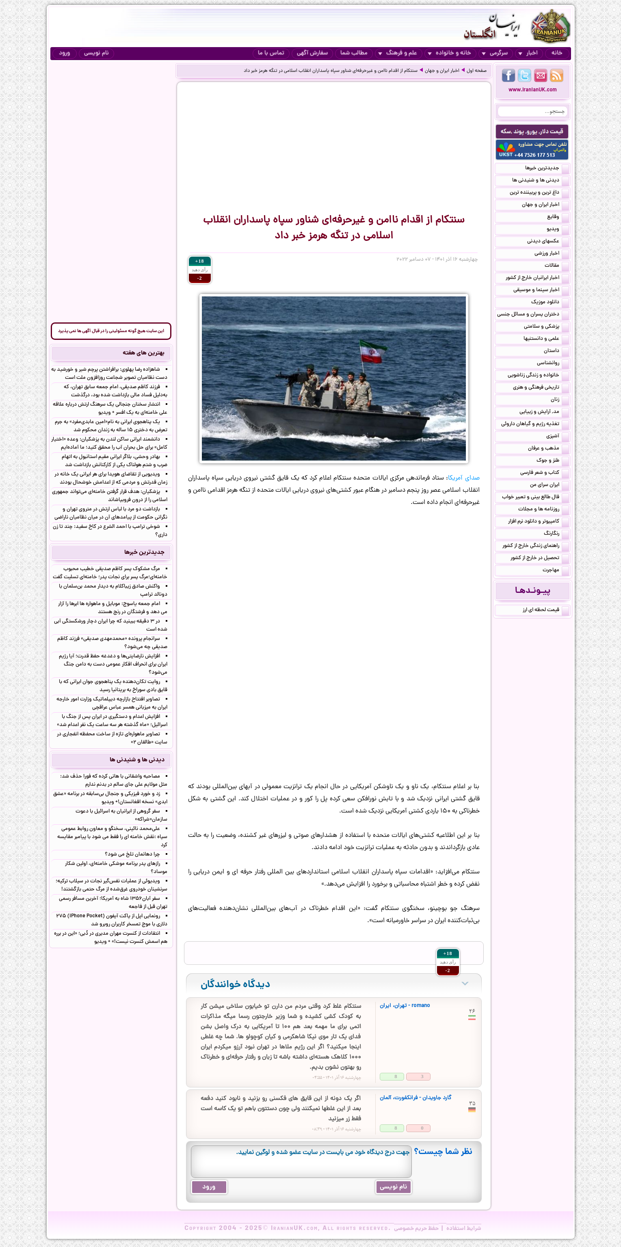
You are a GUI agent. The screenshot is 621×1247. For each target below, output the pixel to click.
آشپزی (557, 436)
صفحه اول (477, 71)
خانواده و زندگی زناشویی (538, 376)
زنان (560, 400)
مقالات (557, 266)
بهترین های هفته (143, 353)
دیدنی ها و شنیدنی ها (540, 181)
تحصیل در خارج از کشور (540, 558)
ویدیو (558, 229)
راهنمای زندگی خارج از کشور (535, 546)
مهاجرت (556, 570)
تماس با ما (271, 53)
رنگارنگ (556, 534)
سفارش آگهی (312, 53)
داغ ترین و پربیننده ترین (539, 193)
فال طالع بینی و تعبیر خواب (535, 497)
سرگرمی (495, 53)
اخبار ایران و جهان (442, 71)
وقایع (558, 217)
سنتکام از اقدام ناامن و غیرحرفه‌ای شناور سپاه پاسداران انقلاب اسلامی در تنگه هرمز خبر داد (331, 71)
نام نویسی (96, 53)
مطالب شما (354, 53)
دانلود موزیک (550, 302)
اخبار (528, 53)
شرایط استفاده (463, 1228)
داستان (556, 351)
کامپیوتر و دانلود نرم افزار (538, 522)
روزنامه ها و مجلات (543, 510)
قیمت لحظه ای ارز (546, 610)
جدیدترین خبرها (547, 168)
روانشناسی (553, 363)
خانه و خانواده (449, 53)
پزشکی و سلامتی (546, 327)
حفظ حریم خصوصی (416, 1228)
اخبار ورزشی (551, 254)
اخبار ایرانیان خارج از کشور (537, 278)
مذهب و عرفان (548, 449)
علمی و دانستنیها (546, 339)
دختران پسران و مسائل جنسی (533, 315)
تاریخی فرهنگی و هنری (541, 388)
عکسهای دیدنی (548, 242)
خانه (557, 53)
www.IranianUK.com (532, 90)
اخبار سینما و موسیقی (541, 290)
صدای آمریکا (463, 478)
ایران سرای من (549, 485)
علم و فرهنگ (397, 53)
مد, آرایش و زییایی (544, 412)
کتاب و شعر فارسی (544, 473)
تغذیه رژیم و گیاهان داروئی (535, 424)
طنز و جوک (553, 461)
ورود (64, 53)
